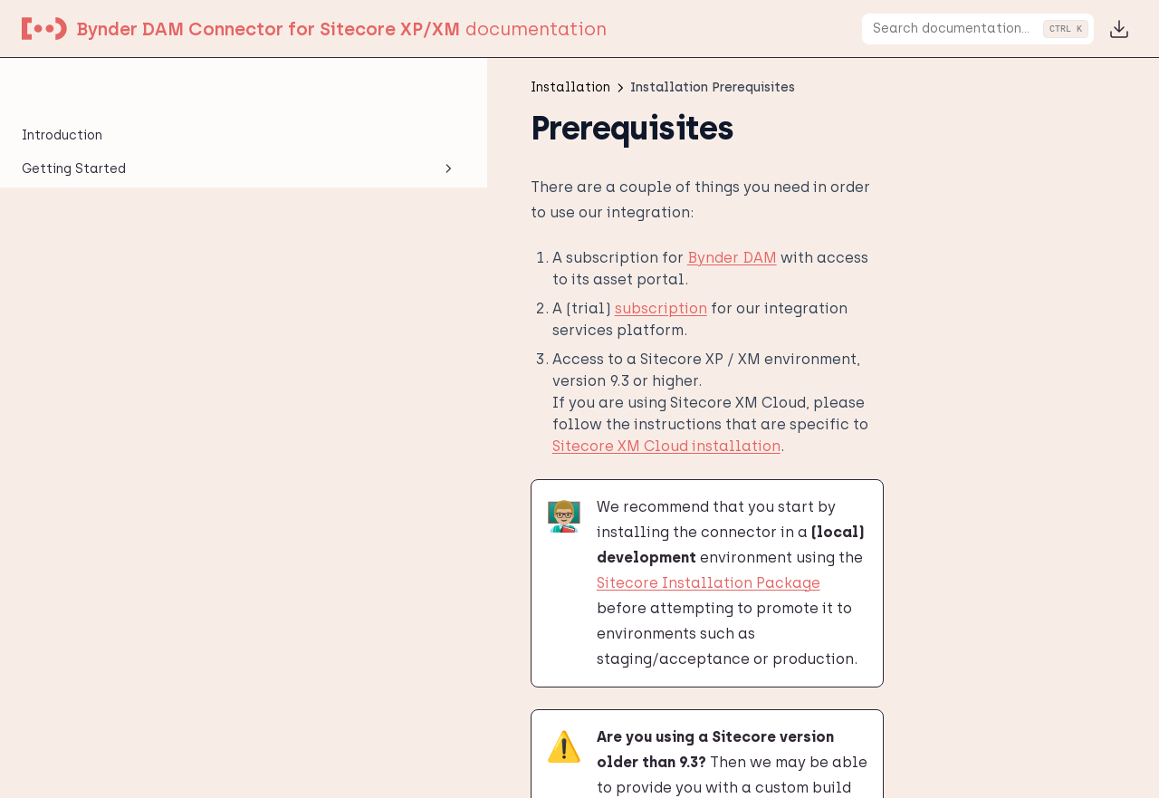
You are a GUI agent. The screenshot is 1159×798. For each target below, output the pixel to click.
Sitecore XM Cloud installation (493, 333)
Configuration (111, 408)
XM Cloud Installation (116, 374)
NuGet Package (95, 307)
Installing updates (105, 274)
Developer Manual (111, 442)
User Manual (111, 475)
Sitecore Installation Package (723, 419)
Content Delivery (99, 341)
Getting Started (111, 121)
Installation (111, 155)
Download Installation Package (415, 742)
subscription (405, 261)
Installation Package (114, 240)
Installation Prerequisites (88, 197)
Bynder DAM (477, 232)
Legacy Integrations (111, 509)
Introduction (62, 87)
